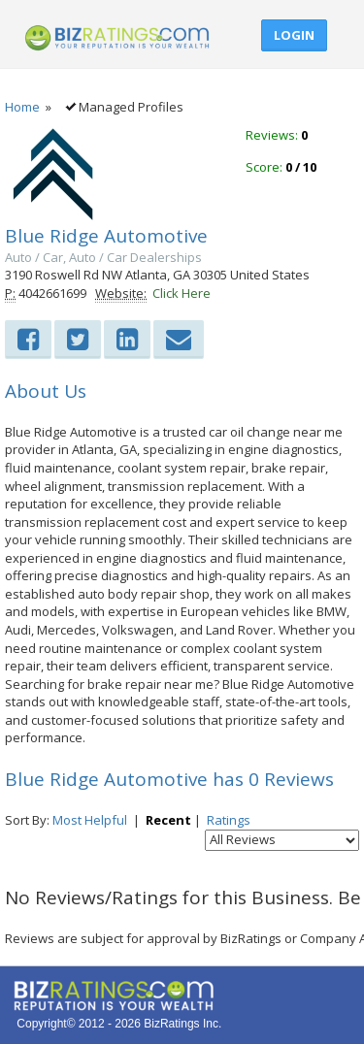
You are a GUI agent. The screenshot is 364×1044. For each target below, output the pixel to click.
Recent (168, 820)
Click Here (181, 293)
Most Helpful (89, 820)
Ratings (228, 820)
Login (294, 35)
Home (22, 106)
